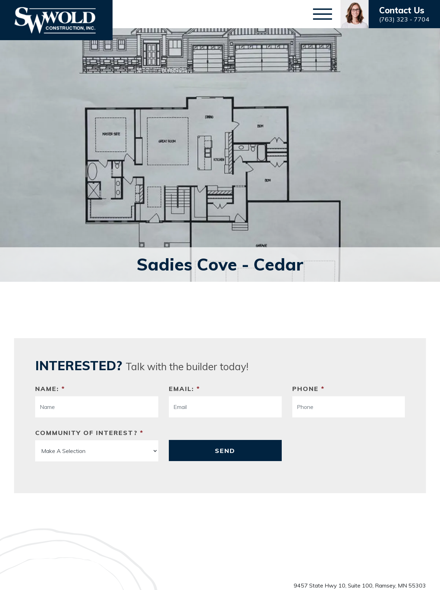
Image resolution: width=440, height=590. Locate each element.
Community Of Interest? (89, 433)
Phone (308, 389)
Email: (184, 389)
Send (225, 451)
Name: (50, 389)
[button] (390, 14)
